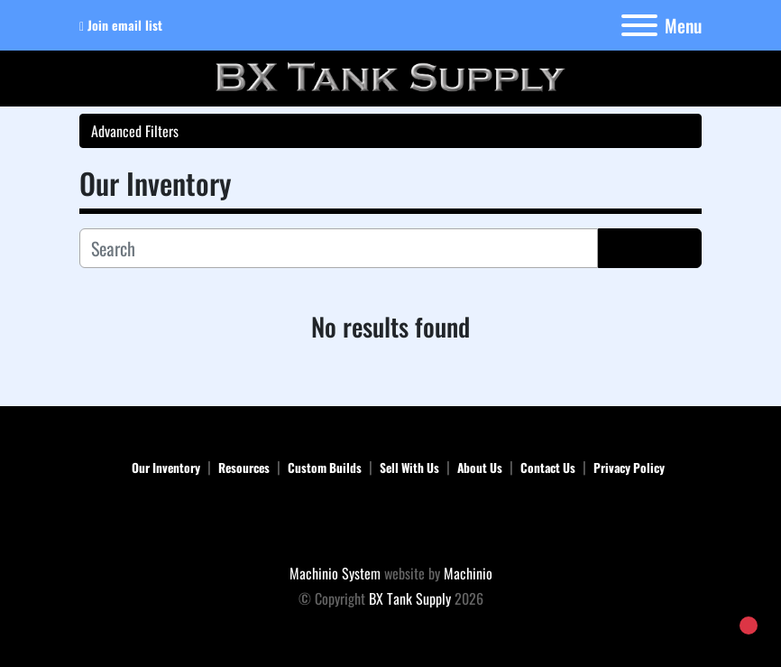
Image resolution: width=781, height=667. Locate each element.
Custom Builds (325, 468)
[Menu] (639, 25)
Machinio (468, 573)
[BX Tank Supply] (391, 522)
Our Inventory (166, 468)
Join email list (124, 24)
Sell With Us (409, 468)
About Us (479, 468)
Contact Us (547, 468)
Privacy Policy (629, 468)
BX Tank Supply (410, 598)
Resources (244, 468)
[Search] (338, 248)
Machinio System (335, 573)
